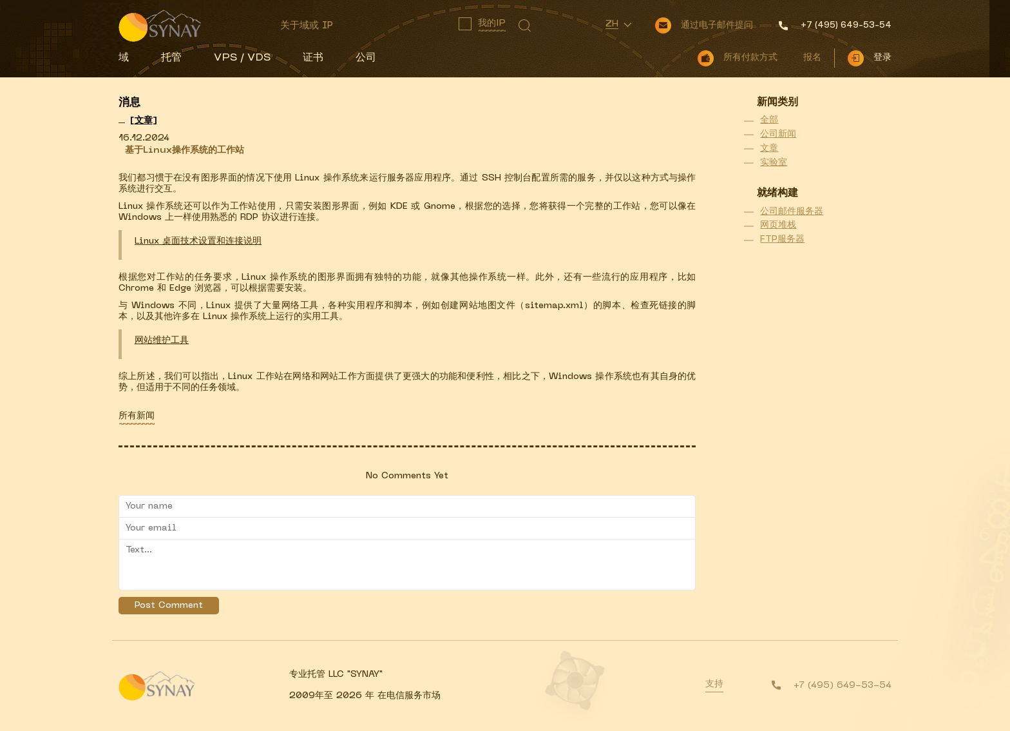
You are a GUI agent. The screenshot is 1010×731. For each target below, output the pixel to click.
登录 (882, 58)
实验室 (773, 163)
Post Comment (169, 605)
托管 (171, 58)
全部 (769, 120)
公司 (366, 58)
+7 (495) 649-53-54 (842, 685)
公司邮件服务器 (791, 212)
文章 (769, 148)
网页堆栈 (778, 225)
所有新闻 (137, 416)
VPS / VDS (242, 58)
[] (143, 121)
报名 (812, 58)
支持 (714, 684)
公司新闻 (778, 134)
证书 (313, 58)
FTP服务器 (782, 239)
